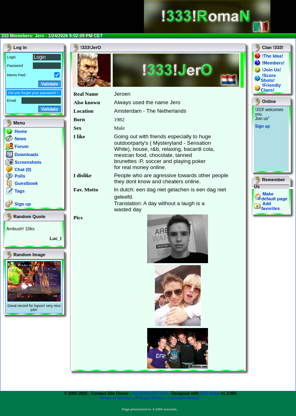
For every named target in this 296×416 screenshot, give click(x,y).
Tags (20, 191)
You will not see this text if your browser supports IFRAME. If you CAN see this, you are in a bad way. (271, 138)
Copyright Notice (183, 398)
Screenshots (28, 162)
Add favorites (270, 206)
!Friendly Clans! (271, 87)
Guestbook (26, 183)
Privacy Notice (149, 398)
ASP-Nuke (209, 393)
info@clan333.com (150, 393)
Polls (20, 176)
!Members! (273, 62)
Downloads (27, 154)
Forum (21, 146)
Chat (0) (23, 169)
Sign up (23, 204)
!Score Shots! (268, 78)
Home (21, 131)
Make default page (274, 196)
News (20, 138)
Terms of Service (116, 398)
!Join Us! (271, 69)
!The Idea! (272, 56)
